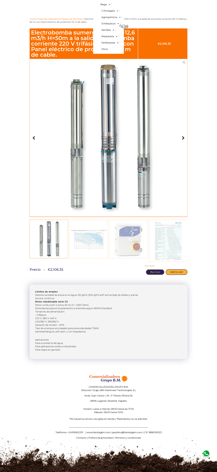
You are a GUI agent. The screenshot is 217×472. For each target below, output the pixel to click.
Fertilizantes (159, 4)
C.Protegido (64, 4)
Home (33, 19)
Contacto (81, 438)
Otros (173, 4)
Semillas (123, 4)
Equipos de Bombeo (72, 19)
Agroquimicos (84, 4)
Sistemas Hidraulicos (48, 19)
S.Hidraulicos (105, 4)
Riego (48, 4)
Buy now (155, 272)
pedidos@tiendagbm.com (127, 432)
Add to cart (176, 272)
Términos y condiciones (127, 438)
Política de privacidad (100, 438)
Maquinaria (140, 4)
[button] (34, 138)
